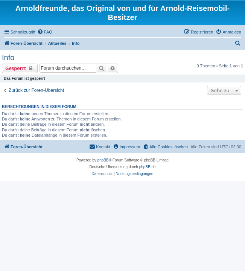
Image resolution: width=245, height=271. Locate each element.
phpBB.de (147, 167)
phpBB (103, 160)
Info (8, 57)
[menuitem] (44, 32)
